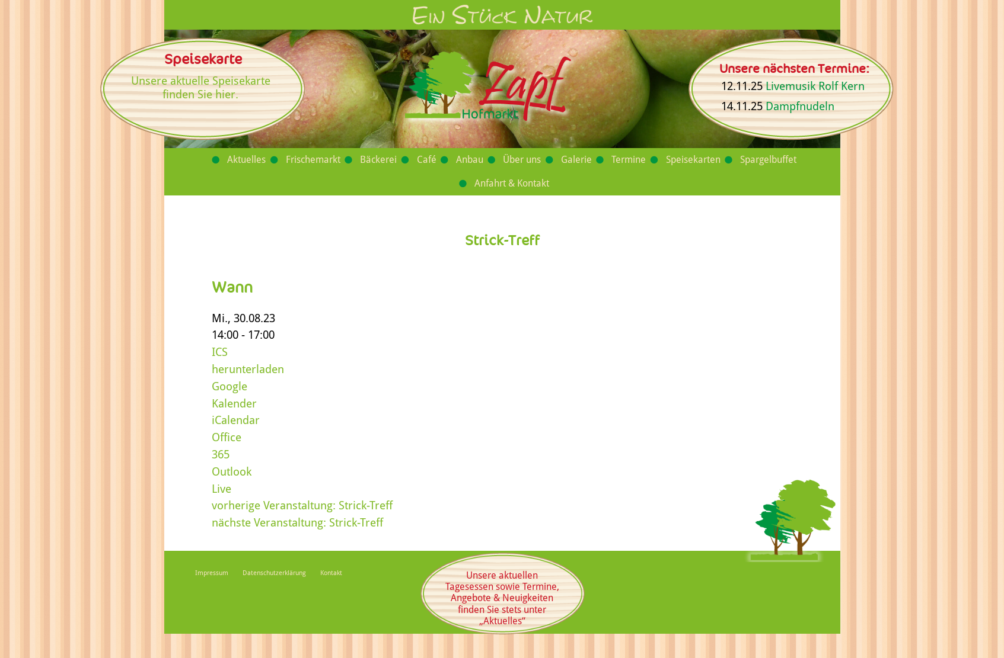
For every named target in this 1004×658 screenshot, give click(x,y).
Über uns (522, 159)
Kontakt (331, 573)
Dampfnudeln (800, 106)
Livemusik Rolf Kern (815, 86)
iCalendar (236, 420)
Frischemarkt (313, 159)
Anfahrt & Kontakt (511, 183)
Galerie (576, 159)
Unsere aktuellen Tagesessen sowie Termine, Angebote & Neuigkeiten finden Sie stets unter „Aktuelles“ (502, 598)
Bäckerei (378, 159)
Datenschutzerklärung (274, 573)
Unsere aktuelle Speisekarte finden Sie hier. (200, 87)
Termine (628, 159)
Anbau (469, 159)
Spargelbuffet (768, 159)
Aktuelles (246, 159)
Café (426, 159)
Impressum (211, 573)
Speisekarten (693, 159)
